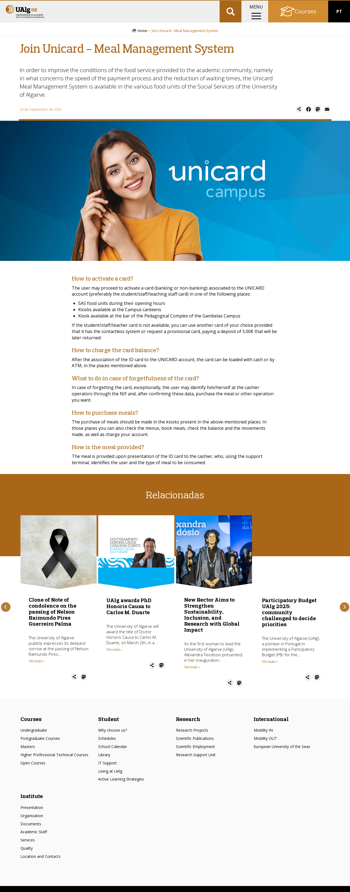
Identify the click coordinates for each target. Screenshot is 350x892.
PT (339, 22)
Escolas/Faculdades (60, 5)
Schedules (107, 745)
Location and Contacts (40, 862)
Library (104, 761)
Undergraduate (33, 737)
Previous (5, 614)
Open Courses (33, 769)
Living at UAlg (110, 777)
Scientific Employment (195, 753)
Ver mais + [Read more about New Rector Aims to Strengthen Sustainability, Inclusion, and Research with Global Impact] (192, 674)
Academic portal (307, 5)
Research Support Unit (196, 761)
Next (344, 614)
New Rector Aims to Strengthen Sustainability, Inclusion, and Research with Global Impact (212, 621)
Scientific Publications (195, 745)
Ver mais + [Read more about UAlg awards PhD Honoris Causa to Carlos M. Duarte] (114, 656)
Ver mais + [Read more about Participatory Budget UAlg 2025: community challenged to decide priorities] (270, 668)
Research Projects (192, 737)
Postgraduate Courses (40, 745)
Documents (30, 830)
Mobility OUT (265, 745)
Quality (26, 855)
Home (142, 37)
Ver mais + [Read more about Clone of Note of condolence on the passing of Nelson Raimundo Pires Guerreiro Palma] (37, 668)
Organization (31, 822)
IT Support (107, 769)
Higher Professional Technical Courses (54, 761)
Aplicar (230, 22)
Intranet (338, 5)
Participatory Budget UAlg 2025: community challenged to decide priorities (289, 618)
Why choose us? (112, 737)
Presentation (31, 814)
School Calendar (112, 753)
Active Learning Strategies (121, 785)
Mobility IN (263, 737)
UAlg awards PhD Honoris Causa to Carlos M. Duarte (128, 612)
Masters (27, 753)
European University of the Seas (282, 753)
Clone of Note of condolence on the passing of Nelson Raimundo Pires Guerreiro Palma (52, 618)
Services (27, 846)
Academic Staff (33, 838)
